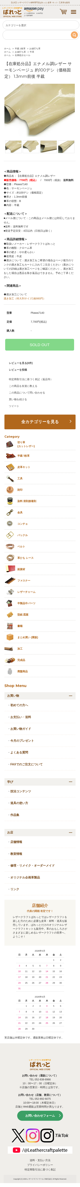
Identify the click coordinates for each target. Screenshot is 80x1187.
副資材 (21, 569)
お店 (10, 832)
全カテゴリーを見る (40, 421)
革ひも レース (25, 558)
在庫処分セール (22, 55)
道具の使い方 (19, 803)
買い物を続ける (18, 399)
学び (10, 781)
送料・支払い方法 (40, 1160)
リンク (14, 889)
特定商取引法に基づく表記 (40, 1169)
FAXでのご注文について (26, 764)
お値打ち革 (34, 48)
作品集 (14, 815)
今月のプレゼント (22, 740)
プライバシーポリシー (40, 1164)
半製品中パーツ (26, 603)
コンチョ (22, 523)
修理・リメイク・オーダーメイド (32, 865)
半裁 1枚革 (20, 48)
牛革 (32, 52)
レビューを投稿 (18, 369)
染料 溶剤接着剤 (26, 501)
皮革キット (23, 467)
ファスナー (23, 580)
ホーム (7, 48)
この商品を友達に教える (23, 385)
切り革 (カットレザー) (26, 444)
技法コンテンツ (20, 791)
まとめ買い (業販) (27, 637)
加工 (20, 648)
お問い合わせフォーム (40, 1115)
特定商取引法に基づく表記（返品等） (31, 379)
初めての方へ (19, 705)
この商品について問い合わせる (27, 392)
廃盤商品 (22, 671)
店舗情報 (16, 841)
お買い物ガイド (20, 728)
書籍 (20, 626)
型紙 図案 (22, 614)
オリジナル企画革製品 (25, 877)
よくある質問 (19, 752)
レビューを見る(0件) (21, 363)
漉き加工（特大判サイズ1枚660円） (25, 298)
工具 (20, 478)
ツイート (14, 406)
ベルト (21, 546)
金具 (20, 512)
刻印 (20, 489)
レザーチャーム (26, 592)
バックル (22, 535)
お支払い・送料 (20, 717)
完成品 (21, 660)
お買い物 (13, 695)
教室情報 (16, 853)
